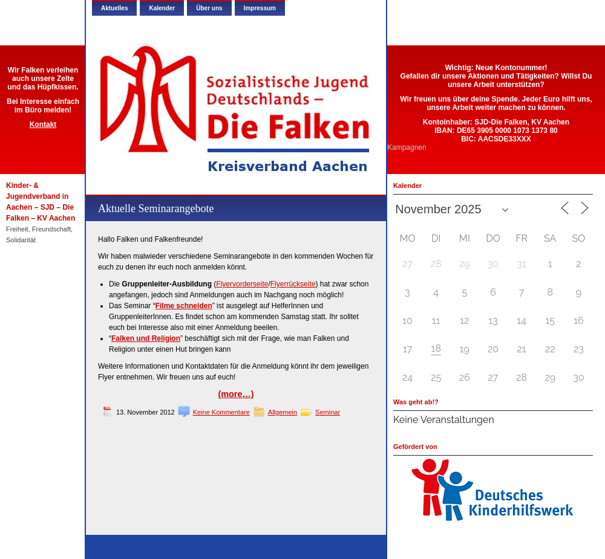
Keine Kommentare (221, 412)
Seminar (327, 412)
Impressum (260, 8)
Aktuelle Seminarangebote (156, 208)
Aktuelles (114, 8)
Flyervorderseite (242, 284)
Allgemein (282, 412)
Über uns (209, 8)
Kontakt (43, 124)
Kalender (162, 8)
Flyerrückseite (293, 284)
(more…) (235, 394)
